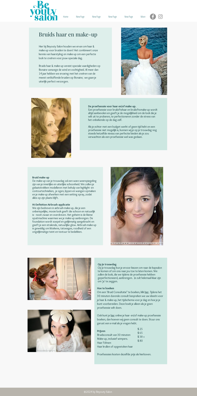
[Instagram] (160, 17)
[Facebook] (153, 17)
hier (147, 292)
